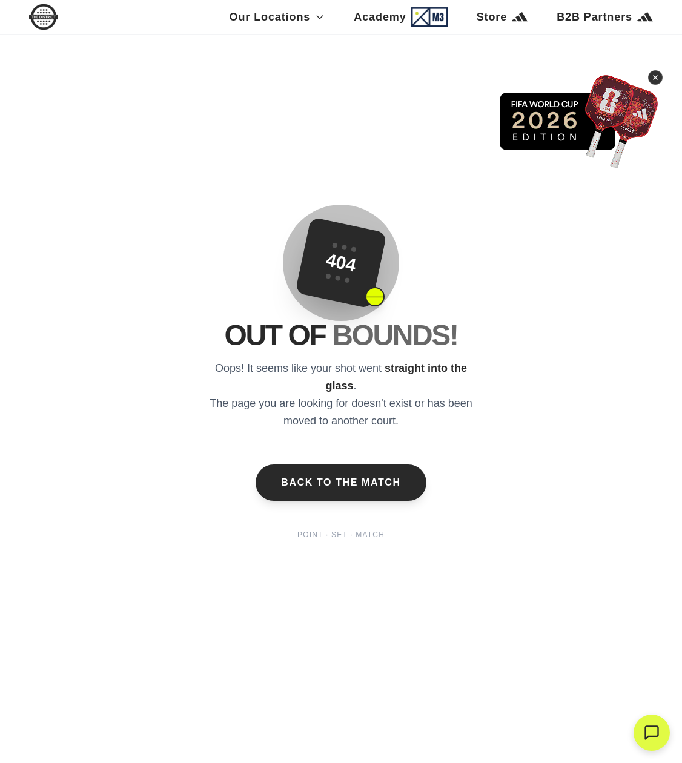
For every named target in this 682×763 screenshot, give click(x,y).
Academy (400, 16)
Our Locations (277, 17)
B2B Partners (605, 17)
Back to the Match (340, 482)
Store (502, 17)
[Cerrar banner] (655, 76)
